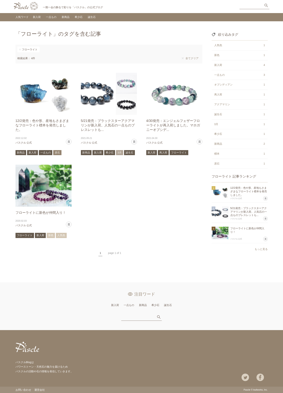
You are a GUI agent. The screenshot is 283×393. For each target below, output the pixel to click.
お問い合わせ (23, 389)
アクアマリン (239, 104)
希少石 (79, 16)
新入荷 (37, 16)
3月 (119, 152)
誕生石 (92, 16)
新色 (50, 235)
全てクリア (192, 58)
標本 (239, 154)
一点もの (51, 16)
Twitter (245, 377)
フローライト (30, 49)
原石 (57, 152)
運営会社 (39, 389)
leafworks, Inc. (260, 390)
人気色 (61, 235)
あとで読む (71, 140)
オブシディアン (239, 85)
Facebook (260, 377)
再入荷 (163, 152)
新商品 (65, 16)
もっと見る (261, 249)
